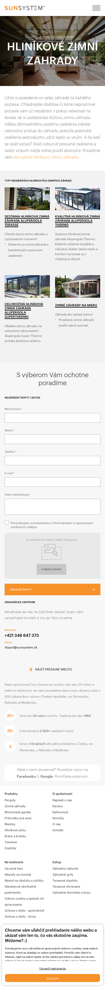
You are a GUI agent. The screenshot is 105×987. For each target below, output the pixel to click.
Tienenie (11, 841)
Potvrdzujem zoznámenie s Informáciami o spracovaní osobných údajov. (52, 524)
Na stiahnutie (14, 862)
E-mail (9, 473)
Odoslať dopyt (21, 589)
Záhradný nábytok (65, 868)
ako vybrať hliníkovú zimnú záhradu (45, 157)
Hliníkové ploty (15, 829)
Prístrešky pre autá (18, 817)
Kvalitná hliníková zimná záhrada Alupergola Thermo (77, 220)
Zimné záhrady (15, 805)
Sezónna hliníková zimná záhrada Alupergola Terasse (27, 220)
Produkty (11, 793)
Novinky (58, 817)
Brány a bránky (15, 835)
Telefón (10, 451)
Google (46, 776)
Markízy (10, 823)
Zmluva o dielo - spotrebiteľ (24, 910)
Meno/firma (13, 408)
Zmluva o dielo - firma (20, 916)
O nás (56, 823)
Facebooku (26, 776)
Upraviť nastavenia (52, 968)
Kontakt (57, 829)
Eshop (56, 862)
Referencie (60, 811)
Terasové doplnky (65, 880)
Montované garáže (18, 811)
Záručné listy (14, 868)
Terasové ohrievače (66, 886)
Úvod (34, 36)
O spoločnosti (62, 793)
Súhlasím (52, 978)
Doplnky (10, 847)
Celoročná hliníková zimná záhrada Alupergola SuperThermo (24, 310)
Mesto (9, 430)
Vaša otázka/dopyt (17, 494)
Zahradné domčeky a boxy (71, 892)
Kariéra (57, 805)
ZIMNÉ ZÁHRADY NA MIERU (76, 305)
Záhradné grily (62, 874)
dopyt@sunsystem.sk (21, 646)
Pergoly (10, 799)
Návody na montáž (18, 874)
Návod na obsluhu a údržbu (24, 880)
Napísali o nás (62, 799)
